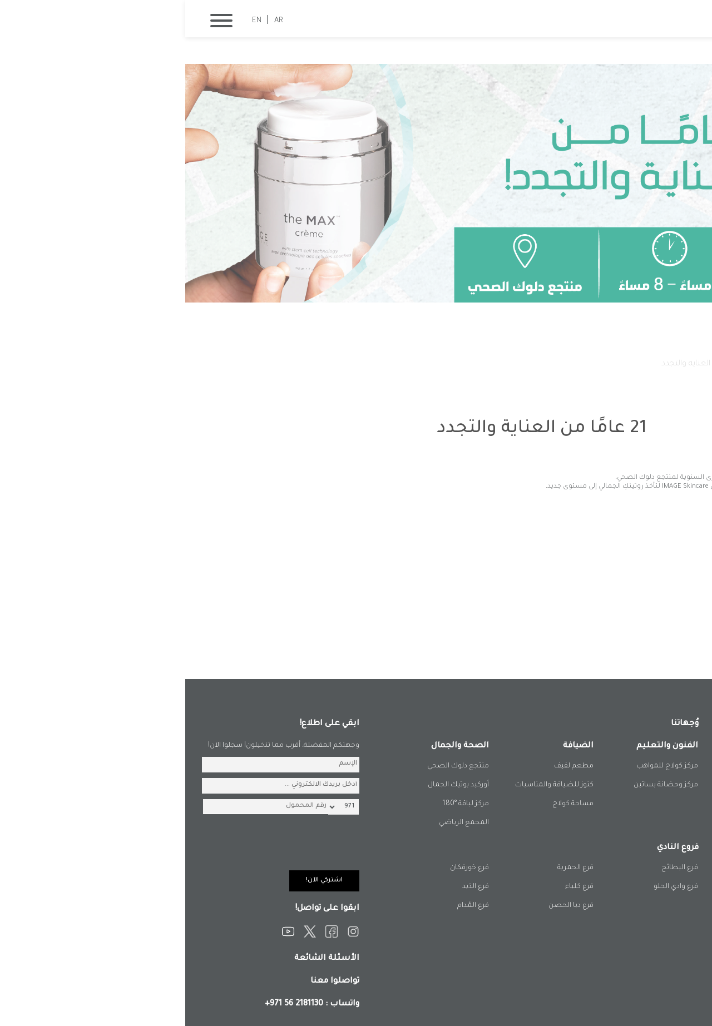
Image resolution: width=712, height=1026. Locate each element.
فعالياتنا (590, 364)
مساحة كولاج (387, 804)
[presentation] (89, 848)
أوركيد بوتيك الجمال (273, 785)
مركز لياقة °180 (280, 804)
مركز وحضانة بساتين (480, 785)
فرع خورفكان (284, 868)
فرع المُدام (288, 906)
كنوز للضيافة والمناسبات (369, 785)
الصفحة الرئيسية (644, 364)
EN (71, 21)
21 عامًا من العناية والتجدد (520, 364)
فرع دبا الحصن (385, 906)
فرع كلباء (394, 887)
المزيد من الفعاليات (630, 645)
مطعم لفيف (388, 766)
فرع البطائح (494, 868)
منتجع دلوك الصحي (273, 766)
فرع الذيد (290, 887)
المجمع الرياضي (279, 823)
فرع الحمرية (390, 868)
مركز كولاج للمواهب (482, 766)
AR (93, 21)
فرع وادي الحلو (490, 887)
